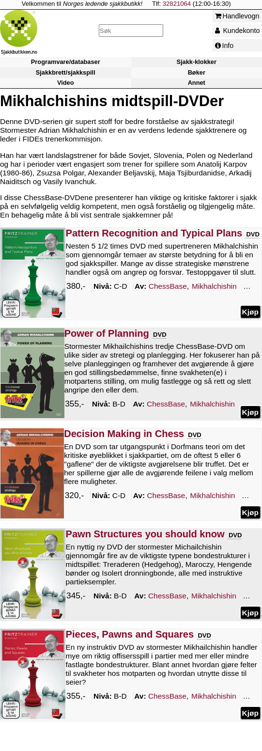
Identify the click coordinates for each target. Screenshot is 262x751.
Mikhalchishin (214, 286)
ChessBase (168, 286)
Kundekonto (237, 30)
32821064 (177, 3)
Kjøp (250, 311)
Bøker (196, 72)
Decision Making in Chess (124, 433)
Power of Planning (106, 333)
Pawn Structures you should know (144, 534)
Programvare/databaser (65, 62)
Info (224, 45)
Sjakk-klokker (196, 62)
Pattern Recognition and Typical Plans (153, 233)
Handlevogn (237, 16)
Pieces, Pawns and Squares (129, 634)
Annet (196, 82)
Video (65, 82)
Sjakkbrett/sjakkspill (65, 72)
